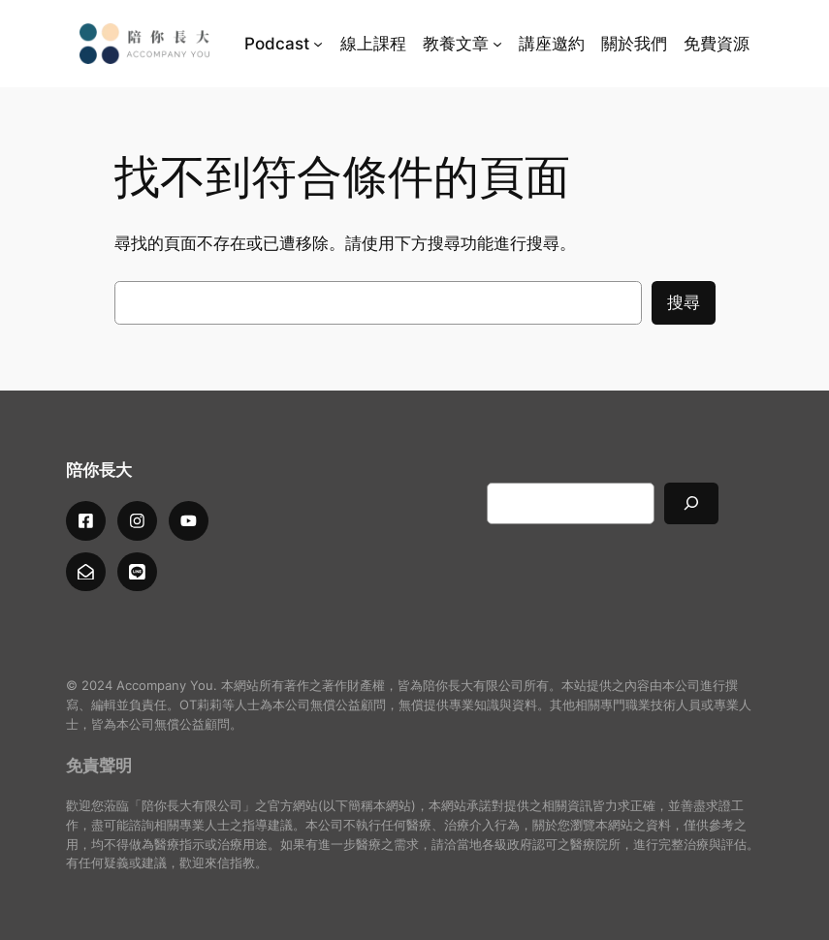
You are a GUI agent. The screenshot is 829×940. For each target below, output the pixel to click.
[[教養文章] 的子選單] (497, 43)
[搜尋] (691, 503)
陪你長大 (99, 470)
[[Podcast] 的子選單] (318, 43)
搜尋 (683, 302)
